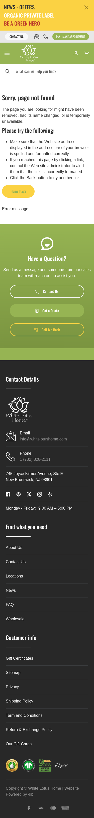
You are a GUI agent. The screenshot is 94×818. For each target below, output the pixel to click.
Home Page (18, 191)
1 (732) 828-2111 (35, 459)
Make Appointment (70, 36)
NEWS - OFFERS (19, 7)
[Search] (47, 71)
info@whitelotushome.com (43, 439)
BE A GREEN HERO (22, 23)
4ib (30, 794)
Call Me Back (47, 329)
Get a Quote (47, 310)
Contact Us (17, 36)
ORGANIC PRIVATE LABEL (29, 15)
